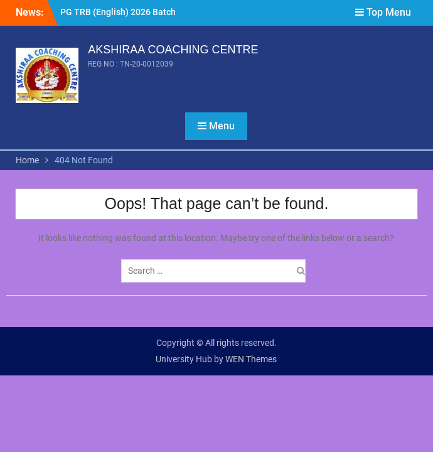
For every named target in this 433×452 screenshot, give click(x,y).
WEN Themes (251, 359)
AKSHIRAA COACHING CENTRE (173, 49)
